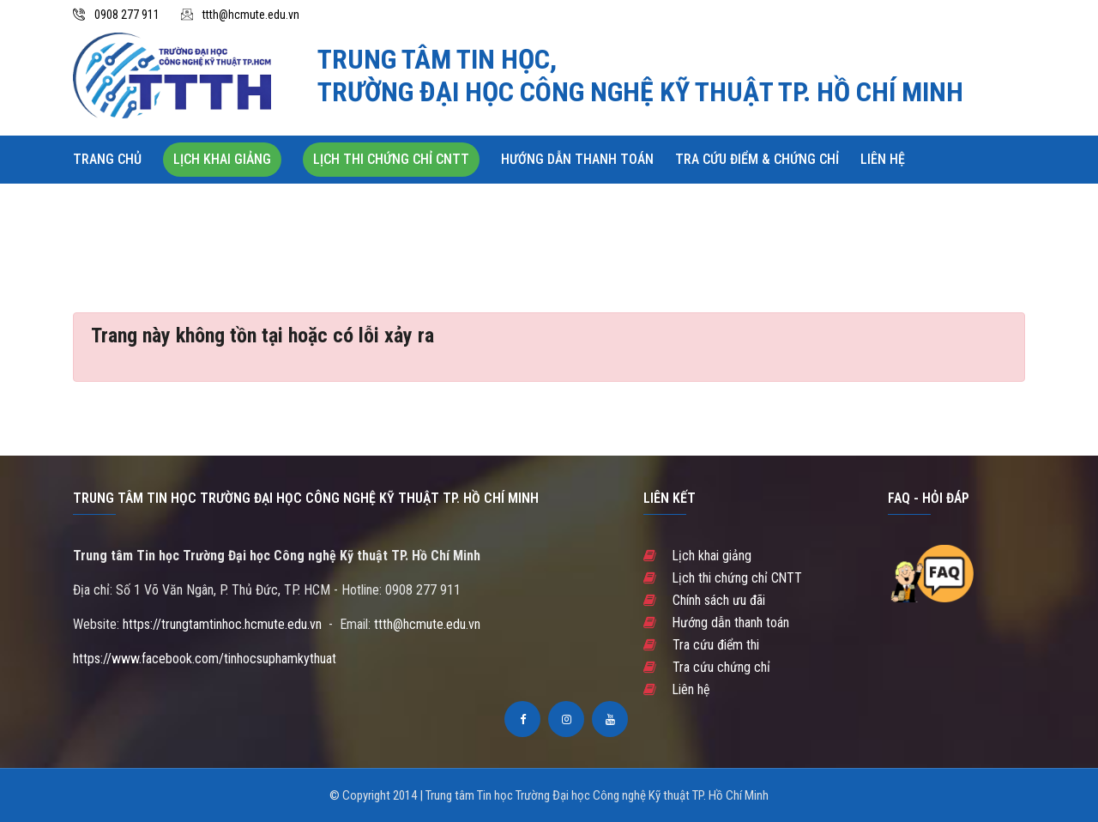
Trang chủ (107, 159)
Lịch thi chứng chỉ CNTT (391, 159)
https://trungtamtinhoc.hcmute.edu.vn (222, 624)
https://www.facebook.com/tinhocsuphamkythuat (204, 658)
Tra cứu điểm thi (701, 645)
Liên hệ (882, 159)
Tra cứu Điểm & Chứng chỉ (757, 159)
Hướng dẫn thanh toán (577, 159)
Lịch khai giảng (222, 159)
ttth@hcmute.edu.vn (250, 14)
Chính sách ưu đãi (704, 600)
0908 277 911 (127, 14)
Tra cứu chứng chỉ (706, 667)
